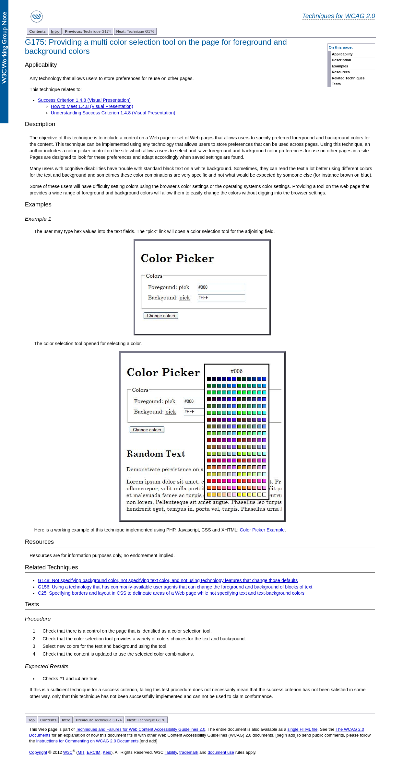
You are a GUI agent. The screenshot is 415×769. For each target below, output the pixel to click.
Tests (336, 84)
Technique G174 (88, 31)
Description (341, 60)
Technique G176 (135, 31)
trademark (188, 752)
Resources (341, 72)
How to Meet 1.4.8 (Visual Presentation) (92, 106)
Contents (37, 31)
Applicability (342, 54)
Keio (107, 752)
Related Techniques (348, 78)
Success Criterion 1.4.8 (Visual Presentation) (84, 100)
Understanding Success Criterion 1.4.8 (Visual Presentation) (113, 112)
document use (221, 752)
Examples (340, 66)
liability (171, 752)
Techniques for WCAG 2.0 (338, 15)
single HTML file (303, 729)
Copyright (38, 752)
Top (31, 720)
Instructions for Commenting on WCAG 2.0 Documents (87, 741)
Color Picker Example (262, 529)
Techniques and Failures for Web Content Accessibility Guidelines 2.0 (140, 729)
